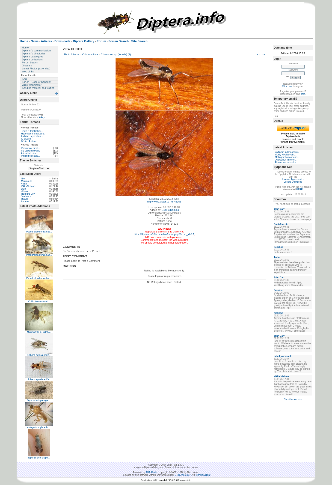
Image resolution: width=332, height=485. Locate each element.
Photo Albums (71, 54)
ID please (26, 138)
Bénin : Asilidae (29, 141)
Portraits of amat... (30, 148)
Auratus (25, 201)
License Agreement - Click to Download (293, 180)
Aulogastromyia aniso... (39, 427)
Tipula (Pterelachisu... (32, 131)
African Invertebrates (285, 162)
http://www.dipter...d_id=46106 (164, 201)
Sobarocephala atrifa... (39, 379)
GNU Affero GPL (183, 475)
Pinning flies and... (30, 156)
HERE (299, 189)
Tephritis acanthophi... (39, 457)
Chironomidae (90, 54)
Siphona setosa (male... (39, 355)
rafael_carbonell (282, 356)
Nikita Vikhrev (281, 376)
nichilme (278, 313)
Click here (287, 86)
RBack (24, 199)
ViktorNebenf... (28, 186)
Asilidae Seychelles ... (32, 136)
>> (263, 54)
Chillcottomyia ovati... (39, 301)
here (303, 94)
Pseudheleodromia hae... (39, 231)
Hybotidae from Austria (32, 133)
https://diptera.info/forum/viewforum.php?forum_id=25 (164, 234)
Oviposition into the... (285, 159)
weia (23, 188)
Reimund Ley (28, 194)
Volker (24, 183)
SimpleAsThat (203, 475)
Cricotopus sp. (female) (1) (116, 54)
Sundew (278, 290)
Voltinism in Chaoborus (287, 152)
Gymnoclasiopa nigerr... (39, 400)
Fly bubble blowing (30, 150)
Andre (277, 257)
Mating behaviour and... (287, 157)
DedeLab (278, 247)
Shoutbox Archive (293, 399)
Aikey (41, 117)
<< (258, 54)
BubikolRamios (170, 209)
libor (23, 178)
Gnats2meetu (281, 224)
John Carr (279, 209)
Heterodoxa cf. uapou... (39, 331)
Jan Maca (26, 196)
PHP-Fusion (152, 472)
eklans (24, 191)
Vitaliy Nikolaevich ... (285, 154)
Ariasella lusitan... (30, 153)
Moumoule (26, 181)
